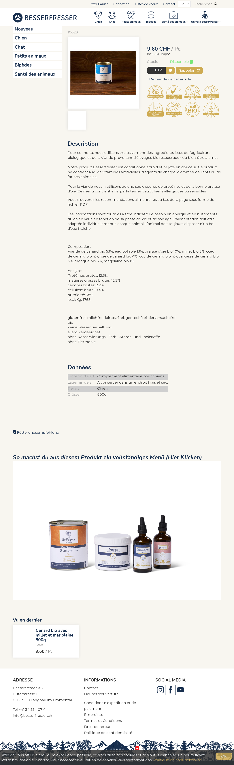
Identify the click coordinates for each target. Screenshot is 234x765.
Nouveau (24, 29)
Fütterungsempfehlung (38, 432)
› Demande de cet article (169, 79)
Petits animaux (30, 56)
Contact (169, 4)
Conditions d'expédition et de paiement (110, 705)
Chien (21, 38)
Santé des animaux (35, 74)
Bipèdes (23, 65)
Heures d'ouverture (101, 694)
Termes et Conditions (103, 720)
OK (224, 756)
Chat (20, 47)
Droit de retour (97, 726)
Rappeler (189, 70)
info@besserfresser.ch (32, 715)
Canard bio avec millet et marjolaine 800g (54, 635)
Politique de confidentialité (108, 732)
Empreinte (93, 714)
